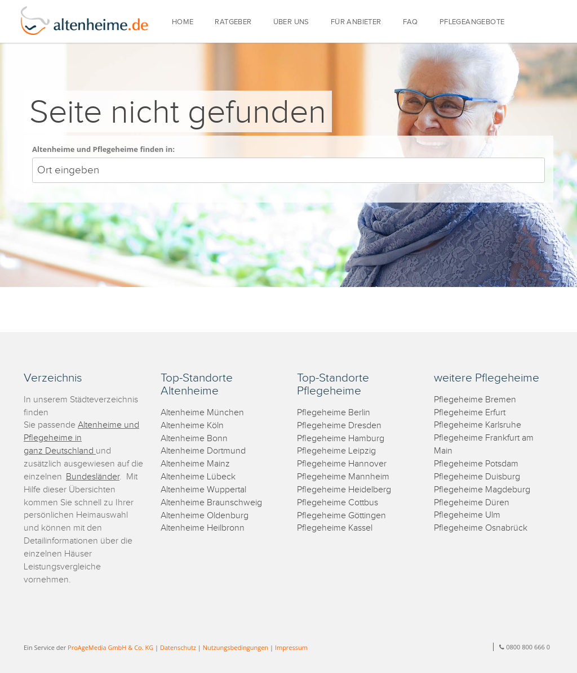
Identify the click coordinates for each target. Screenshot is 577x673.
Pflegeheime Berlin (333, 412)
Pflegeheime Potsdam (476, 464)
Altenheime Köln (192, 425)
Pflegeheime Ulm (467, 515)
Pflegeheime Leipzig (336, 451)
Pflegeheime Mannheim (343, 477)
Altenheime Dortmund (203, 451)
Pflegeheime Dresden (339, 425)
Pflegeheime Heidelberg (344, 489)
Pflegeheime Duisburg (477, 477)
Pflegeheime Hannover (342, 464)
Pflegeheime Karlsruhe (477, 425)
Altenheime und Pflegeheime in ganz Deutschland (81, 438)
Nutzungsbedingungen (235, 647)
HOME (183, 22)
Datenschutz (178, 647)
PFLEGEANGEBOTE (472, 22)
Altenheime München (202, 412)
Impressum (291, 647)
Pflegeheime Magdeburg (482, 489)
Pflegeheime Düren (471, 502)
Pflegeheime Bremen (475, 399)
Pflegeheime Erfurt (469, 412)
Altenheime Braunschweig (211, 502)
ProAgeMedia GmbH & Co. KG (110, 647)
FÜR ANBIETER (356, 22)
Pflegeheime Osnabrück (480, 528)
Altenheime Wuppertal (203, 489)
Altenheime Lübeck (198, 477)
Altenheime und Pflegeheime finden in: (103, 149)
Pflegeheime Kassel (334, 528)
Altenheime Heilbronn (203, 528)
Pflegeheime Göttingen (341, 515)
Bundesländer (92, 477)
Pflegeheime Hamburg (340, 438)
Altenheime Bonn (194, 438)
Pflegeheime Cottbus (337, 502)
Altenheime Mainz (195, 464)
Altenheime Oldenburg (204, 515)
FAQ (410, 22)
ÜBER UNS (291, 22)
